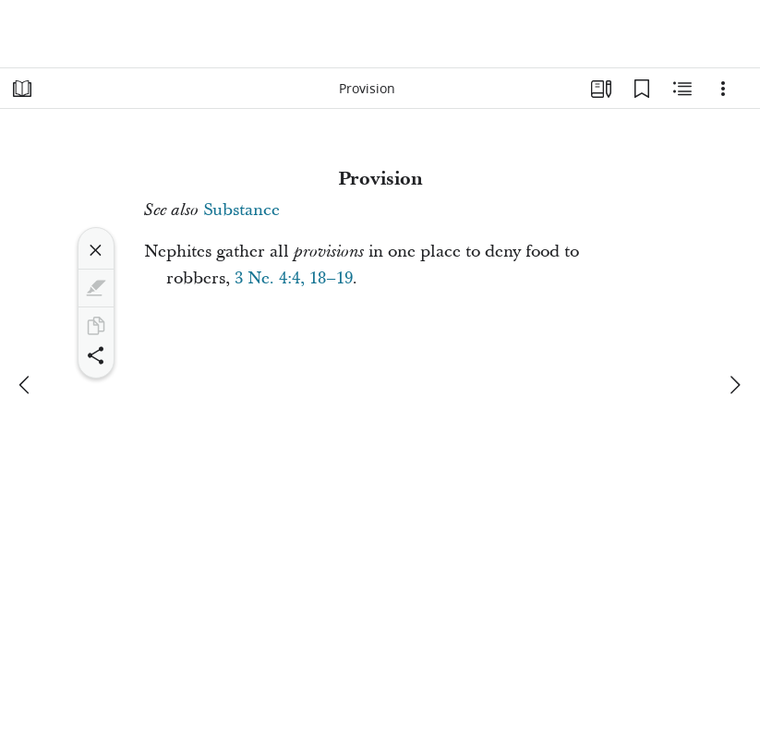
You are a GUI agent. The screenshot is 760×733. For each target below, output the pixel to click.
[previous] (25, 384)
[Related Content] (682, 88)
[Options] (723, 88)
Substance (241, 210)
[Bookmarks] (641, 88)
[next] (734, 384)
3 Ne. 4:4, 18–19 (294, 278)
